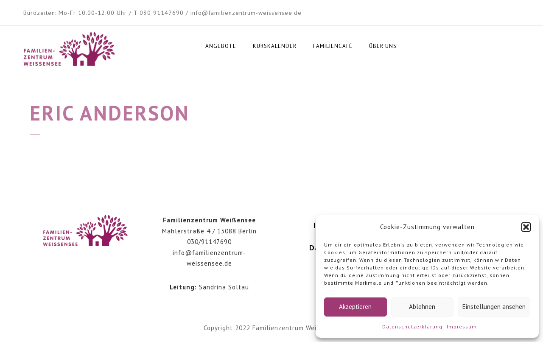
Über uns (383, 46)
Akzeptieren (355, 307)
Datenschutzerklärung (412, 326)
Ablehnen (422, 307)
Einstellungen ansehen (494, 307)
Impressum (462, 326)
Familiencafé (333, 46)
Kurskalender (275, 46)
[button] (526, 227)
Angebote (220, 46)
